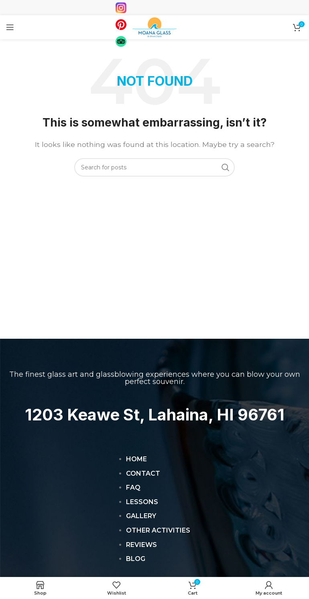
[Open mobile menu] (10, 27)
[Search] (154, 167)
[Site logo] (154, 26)
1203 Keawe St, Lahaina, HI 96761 (155, 414)
